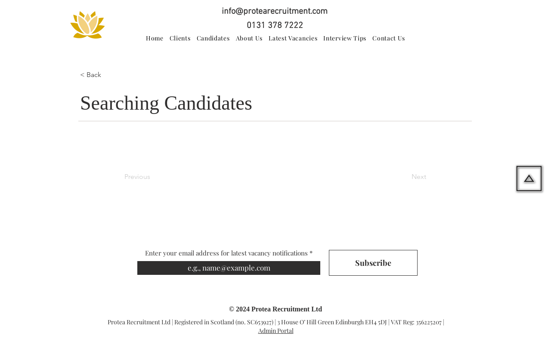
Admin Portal (276, 330)
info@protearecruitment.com (275, 11)
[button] (108, 74)
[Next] (404, 176)
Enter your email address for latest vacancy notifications (226, 253)
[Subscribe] (373, 263)
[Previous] (152, 176)
